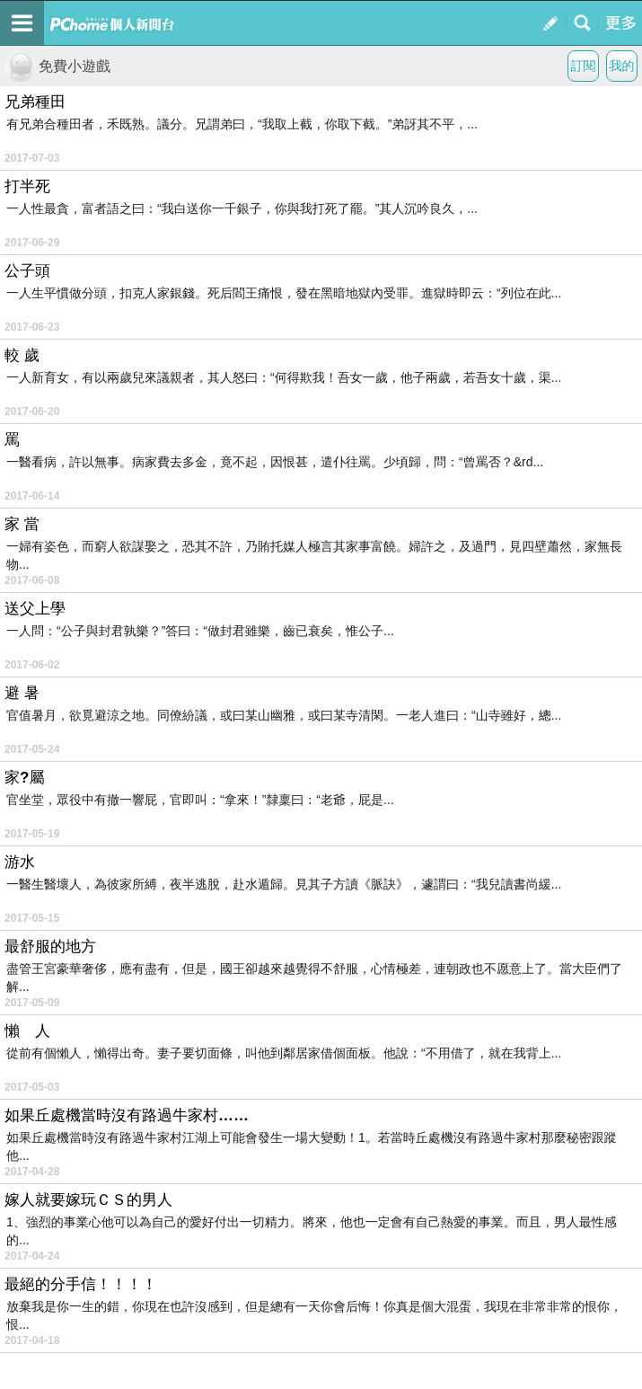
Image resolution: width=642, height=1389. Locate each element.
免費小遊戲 (57, 66)
